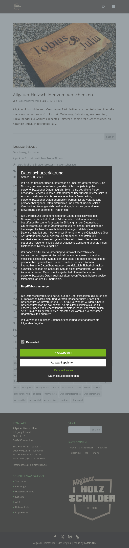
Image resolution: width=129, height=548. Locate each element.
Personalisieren (63, 370)
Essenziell (30, 342)
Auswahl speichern (63, 362)
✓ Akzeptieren (63, 352)
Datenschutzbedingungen (63, 376)
